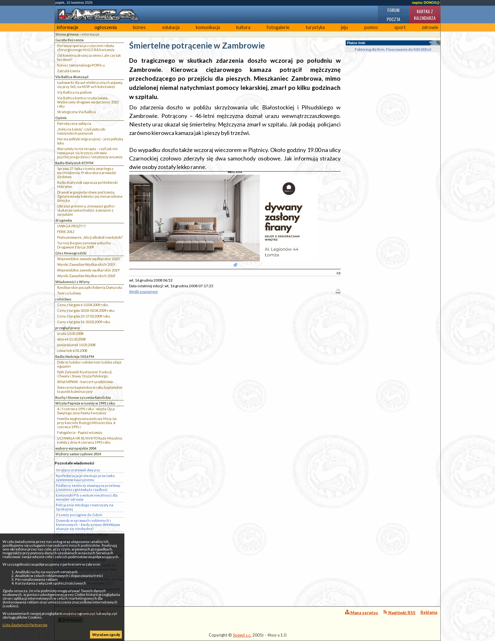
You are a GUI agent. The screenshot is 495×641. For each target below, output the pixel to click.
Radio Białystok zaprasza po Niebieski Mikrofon (87, 184)
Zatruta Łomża (68, 71)
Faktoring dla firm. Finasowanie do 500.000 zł (393, 49)
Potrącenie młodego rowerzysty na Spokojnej (84, 507)
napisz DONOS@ (426, 2)
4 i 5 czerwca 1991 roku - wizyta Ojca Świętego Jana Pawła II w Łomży (86, 411)
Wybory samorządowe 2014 (78, 454)
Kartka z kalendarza (425, 14)
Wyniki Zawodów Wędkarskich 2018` (86, 276)
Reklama (428, 612)
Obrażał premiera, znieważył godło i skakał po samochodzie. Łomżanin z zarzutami (86, 210)
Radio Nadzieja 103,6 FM (74, 356)
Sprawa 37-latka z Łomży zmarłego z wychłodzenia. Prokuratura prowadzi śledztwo (86, 172)
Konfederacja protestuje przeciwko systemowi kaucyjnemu (85, 478)
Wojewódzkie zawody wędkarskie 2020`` (89, 259)
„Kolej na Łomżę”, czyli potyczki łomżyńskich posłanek (81, 131)
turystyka (315, 27)
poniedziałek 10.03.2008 (76, 345)
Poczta (393, 19)
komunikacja (208, 27)
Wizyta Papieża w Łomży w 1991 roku (85, 403)
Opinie (61, 118)
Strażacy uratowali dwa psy (78, 470)
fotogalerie (277, 27)
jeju (344, 27)
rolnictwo (63, 299)
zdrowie (430, 27)
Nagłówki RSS (399, 612)
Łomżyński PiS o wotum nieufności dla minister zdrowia (86, 497)
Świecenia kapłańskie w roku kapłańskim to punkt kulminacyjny (89, 389)
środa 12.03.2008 (70, 333)
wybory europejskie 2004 (75, 448)
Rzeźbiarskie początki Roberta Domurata (89, 287)
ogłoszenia (105, 27)
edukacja (171, 27)
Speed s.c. (242, 635)
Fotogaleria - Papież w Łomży (79, 432)
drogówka (63, 220)
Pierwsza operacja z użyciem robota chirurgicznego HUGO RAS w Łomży (86, 48)
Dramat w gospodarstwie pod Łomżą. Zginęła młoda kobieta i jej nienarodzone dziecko (90, 196)
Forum (393, 10)
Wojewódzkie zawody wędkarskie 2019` (88, 270)
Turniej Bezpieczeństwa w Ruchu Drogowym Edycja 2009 (84, 245)
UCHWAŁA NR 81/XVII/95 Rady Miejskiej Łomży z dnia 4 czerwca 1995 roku (89, 440)
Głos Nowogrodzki (70, 253)
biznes (139, 27)
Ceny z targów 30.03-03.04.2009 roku (86, 310)
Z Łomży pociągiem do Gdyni (79, 515)
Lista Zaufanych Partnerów (25, 624)
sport (400, 27)
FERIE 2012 (65, 232)
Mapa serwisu (361, 612)
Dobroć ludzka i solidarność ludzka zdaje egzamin (89, 364)
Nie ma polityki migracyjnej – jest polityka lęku (90, 141)
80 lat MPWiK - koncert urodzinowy (85, 382)
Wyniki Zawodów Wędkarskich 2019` (86, 264)
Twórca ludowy (69, 293)
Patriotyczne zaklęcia (74, 123)
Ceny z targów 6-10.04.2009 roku (82, 305)
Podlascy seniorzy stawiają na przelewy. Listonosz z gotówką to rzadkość (88, 487)
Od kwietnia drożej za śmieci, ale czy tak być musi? (89, 57)
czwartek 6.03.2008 (72, 350)
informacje (67, 27)
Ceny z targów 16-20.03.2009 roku (83, 322)
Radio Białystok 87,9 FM (74, 163)
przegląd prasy (67, 328)
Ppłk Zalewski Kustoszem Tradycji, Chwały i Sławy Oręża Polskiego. (84, 374)
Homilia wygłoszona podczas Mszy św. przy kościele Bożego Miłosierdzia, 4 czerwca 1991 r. (87, 423)
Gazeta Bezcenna (69, 40)
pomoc (371, 27)
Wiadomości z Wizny (72, 282)
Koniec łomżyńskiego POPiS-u (81, 65)
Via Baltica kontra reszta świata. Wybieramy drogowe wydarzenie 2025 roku (88, 102)
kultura (243, 27)
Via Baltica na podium (74, 92)
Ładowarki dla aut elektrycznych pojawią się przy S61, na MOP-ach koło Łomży (89, 84)
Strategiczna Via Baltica (76, 112)
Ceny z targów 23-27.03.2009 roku (83, 316)
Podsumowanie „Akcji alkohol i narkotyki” (90, 237)
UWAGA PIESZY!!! (71, 226)
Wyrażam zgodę (106, 634)
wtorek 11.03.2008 (71, 339)
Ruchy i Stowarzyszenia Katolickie (83, 397)
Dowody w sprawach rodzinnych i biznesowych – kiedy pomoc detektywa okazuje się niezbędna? (88, 524)
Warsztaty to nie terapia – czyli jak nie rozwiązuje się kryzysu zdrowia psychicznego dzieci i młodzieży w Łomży (89, 153)
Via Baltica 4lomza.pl (71, 77)
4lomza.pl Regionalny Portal (85, 616)
